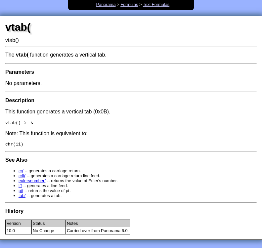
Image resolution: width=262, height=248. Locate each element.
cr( (21, 172)
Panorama (105, 4)
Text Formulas (156, 4)
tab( (22, 197)
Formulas (129, 4)
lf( (20, 187)
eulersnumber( (32, 182)
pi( (21, 192)
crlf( (22, 177)
